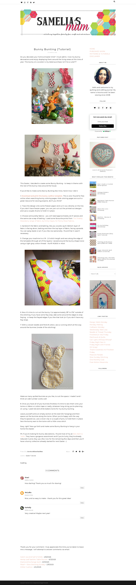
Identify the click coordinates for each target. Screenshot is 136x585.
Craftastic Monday (97, 327)
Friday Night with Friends (100, 345)
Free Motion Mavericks (99, 362)
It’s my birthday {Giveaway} (102, 226)
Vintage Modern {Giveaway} (103, 193)
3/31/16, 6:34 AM (29, 510)
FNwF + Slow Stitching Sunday (32, 565)
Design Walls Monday (98, 322)
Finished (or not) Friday (99, 335)
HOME (92, 49)
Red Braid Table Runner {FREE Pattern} (105, 201)
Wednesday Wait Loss (98, 330)
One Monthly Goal (97, 360)
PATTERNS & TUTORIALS (100, 54)
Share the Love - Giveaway (103, 209)
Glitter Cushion (26, 567)
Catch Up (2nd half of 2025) (31, 557)
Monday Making (96, 325)
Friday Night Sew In (98, 342)
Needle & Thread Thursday (100, 332)
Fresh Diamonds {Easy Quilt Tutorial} (105, 234)
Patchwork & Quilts (97, 337)
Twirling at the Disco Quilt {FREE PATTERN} (104, 242)
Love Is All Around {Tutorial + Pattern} (102, 170)
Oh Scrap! (93, 347)
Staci (27, 478)
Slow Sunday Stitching (99, 357)
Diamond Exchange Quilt (30, 562)
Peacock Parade (96, 355)
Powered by (103, 131)
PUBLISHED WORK (97, 51)
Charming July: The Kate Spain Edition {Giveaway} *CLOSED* (106, 259)
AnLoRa (28, 492)
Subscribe (102, 126)
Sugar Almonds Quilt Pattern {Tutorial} (104, 250)
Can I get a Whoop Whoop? (101, 340)
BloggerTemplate (44, 582)
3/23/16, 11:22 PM (29, 480)
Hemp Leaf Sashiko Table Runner (33, 559)
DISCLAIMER (95, 56)
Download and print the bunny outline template (42, 196)
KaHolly (28, 507)
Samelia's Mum (29, 582)
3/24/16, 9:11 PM (29, 495)
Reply (82, 487)
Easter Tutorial (31, 456)
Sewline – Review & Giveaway (104, 217)
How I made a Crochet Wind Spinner (105, 184)
